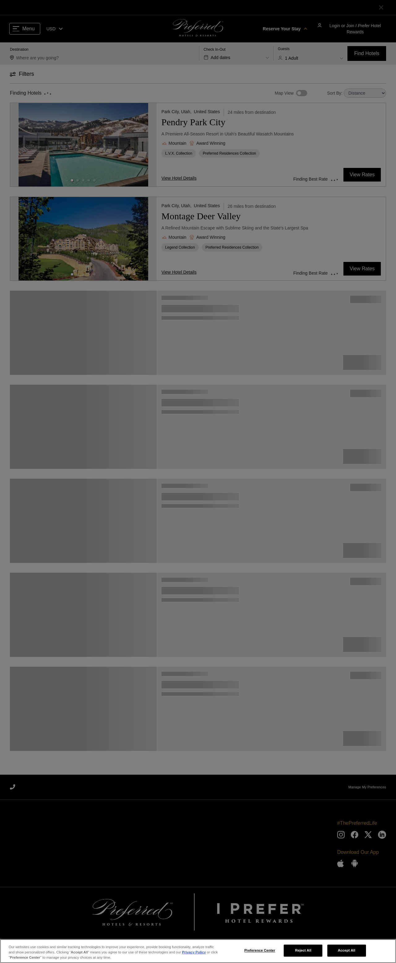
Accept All (346, 951)
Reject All (303, 951)
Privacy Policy (194, 953)
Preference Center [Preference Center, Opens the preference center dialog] (259, 951)
